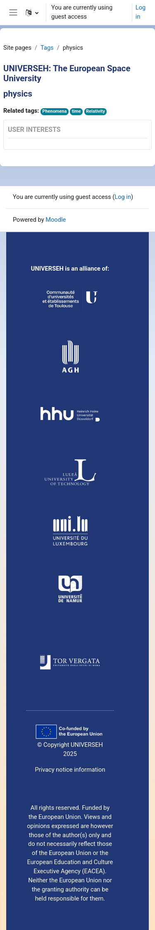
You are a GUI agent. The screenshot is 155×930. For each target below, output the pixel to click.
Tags (47, 47)
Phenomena (54, 111)
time (76, 111)
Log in (140, 12)
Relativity (95, 111)
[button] (32, 12)
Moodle (55, 219)
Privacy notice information (70, 769)
